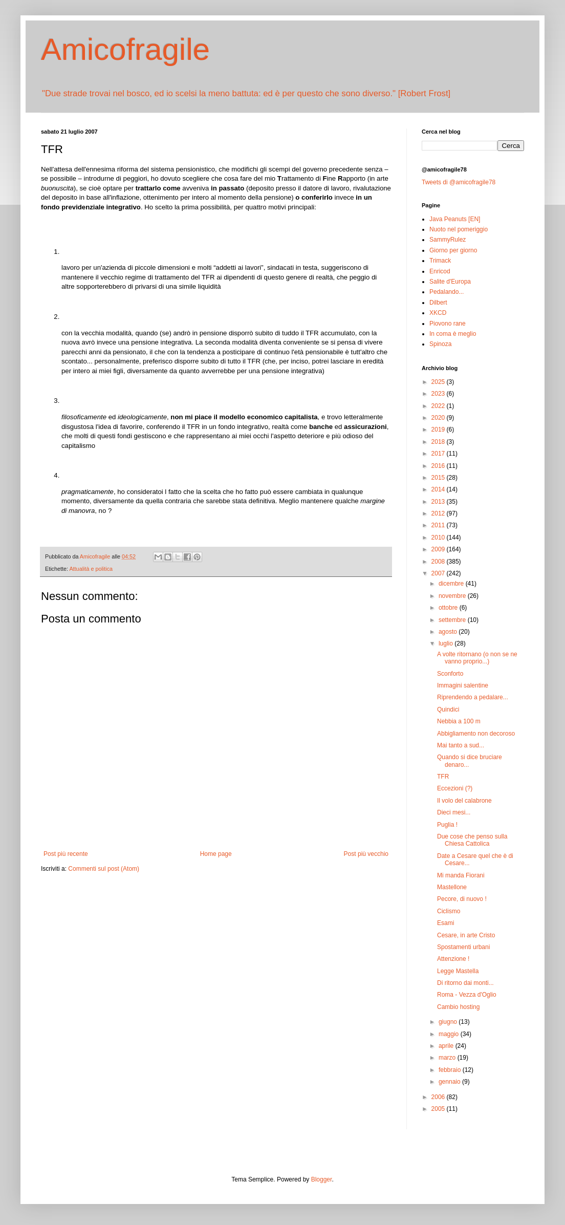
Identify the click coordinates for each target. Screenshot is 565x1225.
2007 (439, 573)
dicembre (452, 583)
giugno (449, 1021)
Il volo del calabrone (464, 800)
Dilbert (438, 302)
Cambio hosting (458, 1007)
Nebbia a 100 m (459, 721)
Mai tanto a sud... (460, 745)
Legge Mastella (458, 971)
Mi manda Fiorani (461, 875)
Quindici (448, 709)
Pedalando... (446, 291)
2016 (439, 465)
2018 (439, 441)
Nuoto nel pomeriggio (458, 229)
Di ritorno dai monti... (465, 982)
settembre (453, 620)
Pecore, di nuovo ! (462, 898)
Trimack (440, 260)
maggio (450, 1034)
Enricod (439, 271)
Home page (216, 853)
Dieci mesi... (453, 812)
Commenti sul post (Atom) (103, 868)
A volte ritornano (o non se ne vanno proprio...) (477, 658)
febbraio (451, 1069)
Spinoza (440, 344)
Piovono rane (447, 323)
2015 (439, 477)
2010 (439, 537)
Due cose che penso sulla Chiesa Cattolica (472, 840)
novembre (453, 595)
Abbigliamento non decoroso (476, 733)
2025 (439, 381)
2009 (439, 549)
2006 (439, 1097)
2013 (439, 501)
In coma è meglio (452, 333)
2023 (439, 393)
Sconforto (450, 673)
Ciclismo (448, 911)
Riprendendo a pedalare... (472, 697)
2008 (439, 561)
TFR (443, 776)
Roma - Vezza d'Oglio (466, 994)
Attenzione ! (453, 958)
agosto (449, 631)
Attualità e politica (91, 569)
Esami (445, 923)
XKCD (437, 312)
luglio (446, 643)
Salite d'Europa (450, 281)
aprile (447, 1045)
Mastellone (452, 887)
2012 (439, 513)
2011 (439, 525)
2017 (439, 453)
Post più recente (66, 853)
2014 (439, 489)
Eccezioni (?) (454, 788)
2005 (439, 1108)
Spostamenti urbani (463, 947)
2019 (439, 429)
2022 (439, 406)
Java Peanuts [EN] (454, 219)
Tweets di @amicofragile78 (458, 182)
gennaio (450, 1081)
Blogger (321, 1179)
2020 (439, 417)
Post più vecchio (366, 853)
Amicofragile (125, 49)
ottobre (449, 607)
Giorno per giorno (453, 250)
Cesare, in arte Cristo (466, 935)
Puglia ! (447, 824)
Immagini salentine (462, 685)
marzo (448, 1057)
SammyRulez (447, 239)
